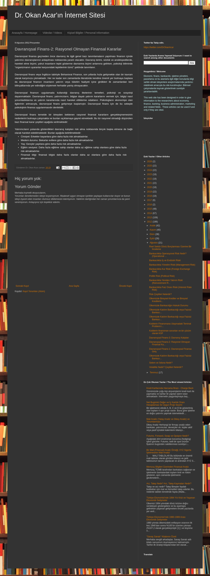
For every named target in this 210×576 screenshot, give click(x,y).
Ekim (152, 234)
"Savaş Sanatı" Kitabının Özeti (161, 536)
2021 (150, 183)
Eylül (152, 238)
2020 (150, 187)
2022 (150, 179)
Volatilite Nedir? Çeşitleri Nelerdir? (166, 367)
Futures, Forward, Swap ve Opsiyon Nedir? (167, 436)
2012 (150, 221)
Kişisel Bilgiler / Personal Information (88, 32)
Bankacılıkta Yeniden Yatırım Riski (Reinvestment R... (166, 281)
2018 (150, 196)
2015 (150, 209)
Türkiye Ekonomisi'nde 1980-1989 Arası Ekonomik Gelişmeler (166, 518)
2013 (150, 217)
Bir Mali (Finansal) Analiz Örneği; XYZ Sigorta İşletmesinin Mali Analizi (168, 451)
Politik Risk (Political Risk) (162, 276)
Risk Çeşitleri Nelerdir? (160, 294)
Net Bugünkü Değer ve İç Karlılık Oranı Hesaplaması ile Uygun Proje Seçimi (165, 403)
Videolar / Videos (52, 32)
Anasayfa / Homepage (24, 32)
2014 (150, 213)
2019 (150, 191)
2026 (150, 161)
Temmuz (154, 372)
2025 (150, 165)
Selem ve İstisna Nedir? (161, 362)
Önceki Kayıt (125, 286)
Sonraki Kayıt (22, 286)
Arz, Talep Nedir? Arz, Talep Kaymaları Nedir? (168, 483)
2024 (150, 170)
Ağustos (154, 242)
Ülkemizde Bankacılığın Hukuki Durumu (168, 305)
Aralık (153, 225)
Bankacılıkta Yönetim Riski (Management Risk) (172, 265)
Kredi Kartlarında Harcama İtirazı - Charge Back (169, 388)
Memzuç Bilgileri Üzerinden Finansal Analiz (167, 467)
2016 (150, 204)
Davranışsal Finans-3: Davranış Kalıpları (169, 337)
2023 (150, 174)
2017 (150, 200)
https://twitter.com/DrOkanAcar (159, 47)
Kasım (153, 230)
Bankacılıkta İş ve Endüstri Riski (165, 260)
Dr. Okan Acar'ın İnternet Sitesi (60, 15)
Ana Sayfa (74, 286)
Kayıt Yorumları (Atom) (34, 291)
